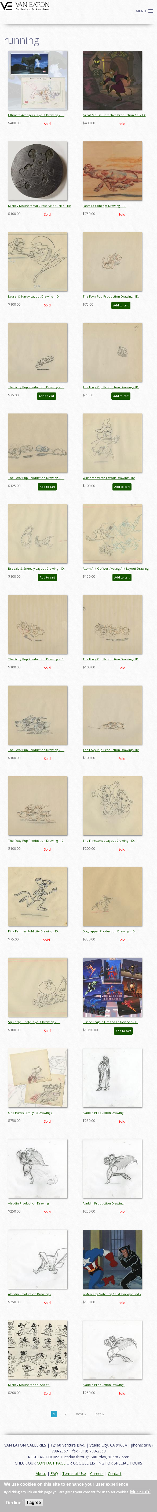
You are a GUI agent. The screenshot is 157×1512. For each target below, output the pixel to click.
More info (140, 1492)
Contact (115, 1473)
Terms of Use (74, 1473)
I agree (34, 1502)
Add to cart (121, 305)
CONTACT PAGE (51, 1463)
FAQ (54, 1473)
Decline (13, 1503)
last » (99, 1413)
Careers (97, 1473)
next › (81, 1413)
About (41, 1473)
